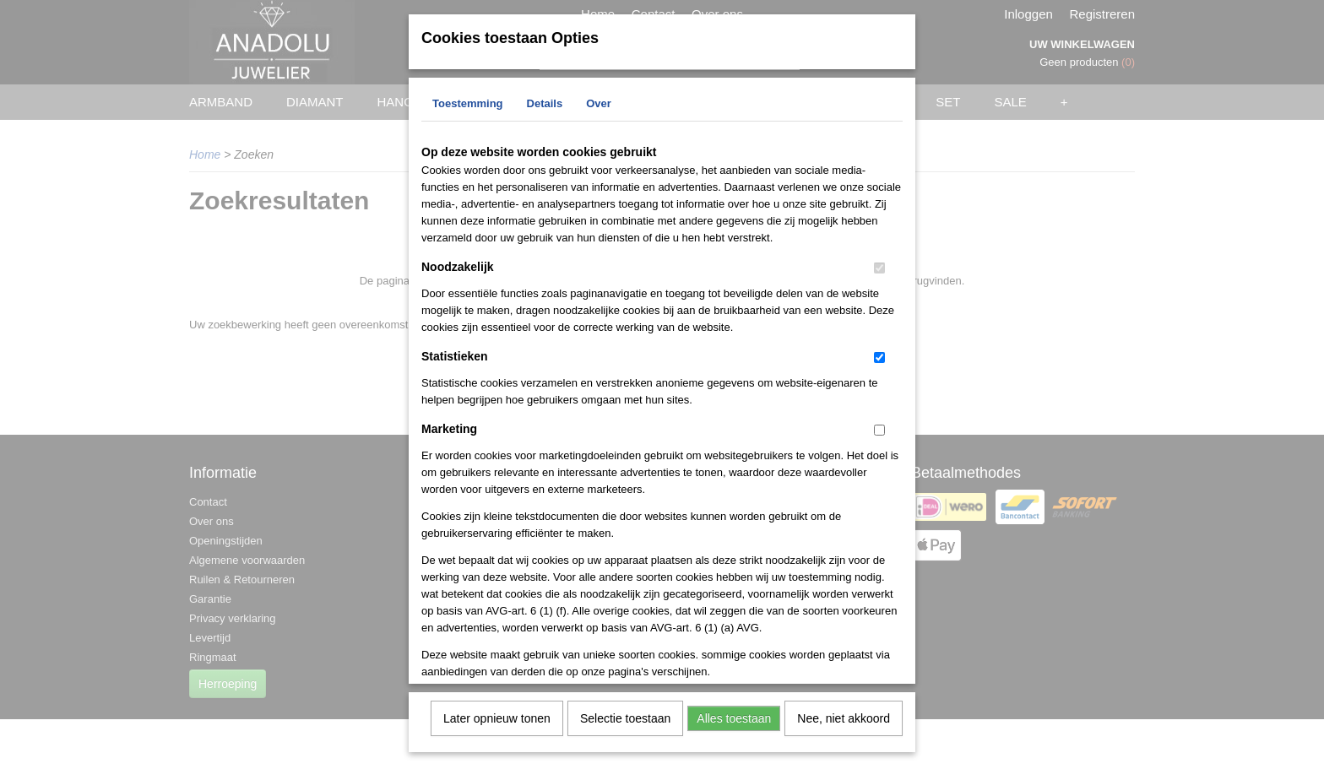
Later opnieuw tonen (497, 726)
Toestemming (467, 111)
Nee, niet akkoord (843, 726)
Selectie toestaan (625, 726)
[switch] (879, 275)
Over (598, 111)
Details (545, 111)
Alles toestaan (734, 726)
